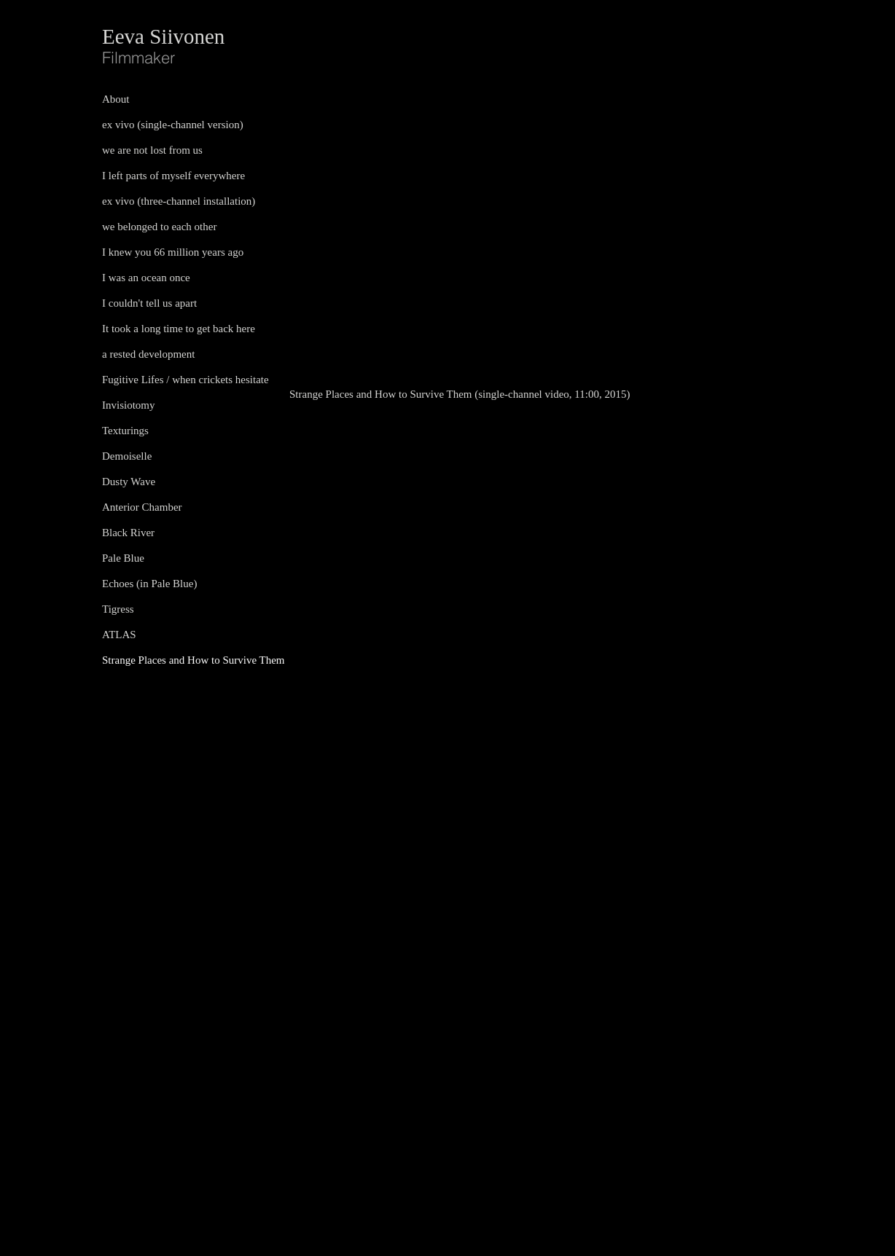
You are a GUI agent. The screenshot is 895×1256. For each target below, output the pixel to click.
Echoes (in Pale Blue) (149, 583)
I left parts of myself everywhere (173, 175)
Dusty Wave (128, 481)
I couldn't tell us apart (149, 303)
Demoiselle (127, 456)
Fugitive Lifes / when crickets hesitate (185, 379)
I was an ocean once (146, 277)
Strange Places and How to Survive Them (193, 660)
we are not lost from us (152, 150)
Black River (128, 532)
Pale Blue (123, 558)
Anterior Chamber (142, 507)
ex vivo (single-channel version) (172, 124)
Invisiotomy (128, 405)
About (116, 99)
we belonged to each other (159, 226)
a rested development (148, 354)
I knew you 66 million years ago (172, 252)
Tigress (118, 609)
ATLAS (119, 634)
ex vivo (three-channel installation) (178, 201)
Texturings (125, 430)
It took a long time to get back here (178, 328)
